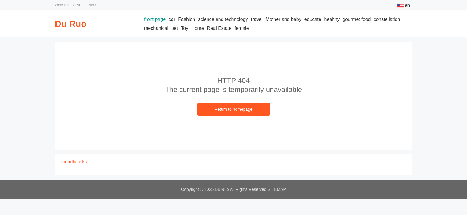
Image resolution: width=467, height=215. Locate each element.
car (172, 19)
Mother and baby (283, 19)
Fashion (186, 19)
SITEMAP (277, 189)
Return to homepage (233, 109)
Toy (184, 28)
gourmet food (357, 19)
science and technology (223, 19)
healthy (332, 19)
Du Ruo (71, 24)
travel (256, 19)
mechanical (156, 28)
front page (155, 19)
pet (174, 28)
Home (197, 28)
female (242, 28)
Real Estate (219, 28)
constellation (386, 19)
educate (312, 19)
